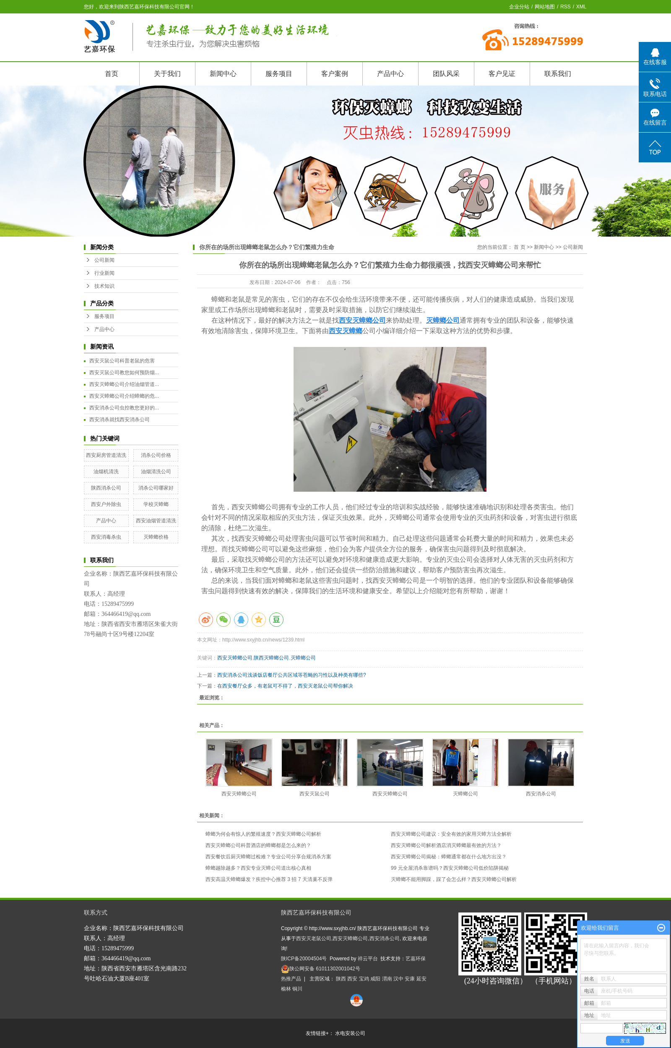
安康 (410, 979)
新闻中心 (223, 73)
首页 (111, 73)
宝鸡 (364, 979)
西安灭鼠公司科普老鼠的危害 (122, 361)
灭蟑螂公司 (303, 658)
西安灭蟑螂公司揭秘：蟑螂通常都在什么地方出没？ (449, 857)
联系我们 (557, 73)
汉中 (398, 979)
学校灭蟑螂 (156, 504)
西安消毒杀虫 (106, 537)
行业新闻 (104, 273)
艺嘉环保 (416, 959)
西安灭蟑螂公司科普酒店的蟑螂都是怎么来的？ (258, 845)
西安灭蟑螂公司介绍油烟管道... (124, 384)
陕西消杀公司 (106, 488)
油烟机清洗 (106, 471)
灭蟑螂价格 (156, 537)
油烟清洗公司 (156, 471)
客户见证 (502, 73)
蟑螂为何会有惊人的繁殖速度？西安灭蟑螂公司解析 (263, 834)
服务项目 (278, 73)
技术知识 (104, 286)
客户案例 (334, 73)
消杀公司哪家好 (156, 488)
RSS (565, 7)
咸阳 (375, 979)
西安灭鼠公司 (314, 794)
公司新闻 (104, 260)
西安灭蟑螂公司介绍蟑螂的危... (124, 396)
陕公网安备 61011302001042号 (320, 969)
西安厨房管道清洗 (106, 455)
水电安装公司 (350, 1033)
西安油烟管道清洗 (156, 521)
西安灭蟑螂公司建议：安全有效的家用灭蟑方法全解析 (451, 834)
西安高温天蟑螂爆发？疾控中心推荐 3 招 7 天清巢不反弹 (269, 879)
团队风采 (446, 73)
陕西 (341, 979)
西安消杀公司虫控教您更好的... (124, 408)
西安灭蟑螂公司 (254, 507)
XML (581, 7)
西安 (352, 979)
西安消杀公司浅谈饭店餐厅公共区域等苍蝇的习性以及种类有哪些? (291, 675)
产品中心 (390, 73)
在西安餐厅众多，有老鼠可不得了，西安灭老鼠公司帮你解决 (285, 686)
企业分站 (519, 7)
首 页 (519, 247)
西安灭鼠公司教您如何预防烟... (124, 372)
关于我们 (167, 73)
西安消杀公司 (541, 794)
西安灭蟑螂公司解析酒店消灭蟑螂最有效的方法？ (446, 845)
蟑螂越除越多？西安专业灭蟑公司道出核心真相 (258, 868)
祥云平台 (368, 959)
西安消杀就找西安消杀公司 (119, 419)
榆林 (286, 989)
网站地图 (545, 7)
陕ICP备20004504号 (304, 959)
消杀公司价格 (156, 455)
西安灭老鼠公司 (313, 938)
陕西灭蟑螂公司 (271, 658)
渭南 (387, 979)
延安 (421, 979)
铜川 (297, 989)
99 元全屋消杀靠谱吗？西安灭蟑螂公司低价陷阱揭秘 (450, 868)
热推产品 (291, 979)
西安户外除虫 (106, 504)
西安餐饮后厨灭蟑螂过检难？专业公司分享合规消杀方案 (268, 857)
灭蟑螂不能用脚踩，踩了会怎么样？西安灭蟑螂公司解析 (454, 879)
